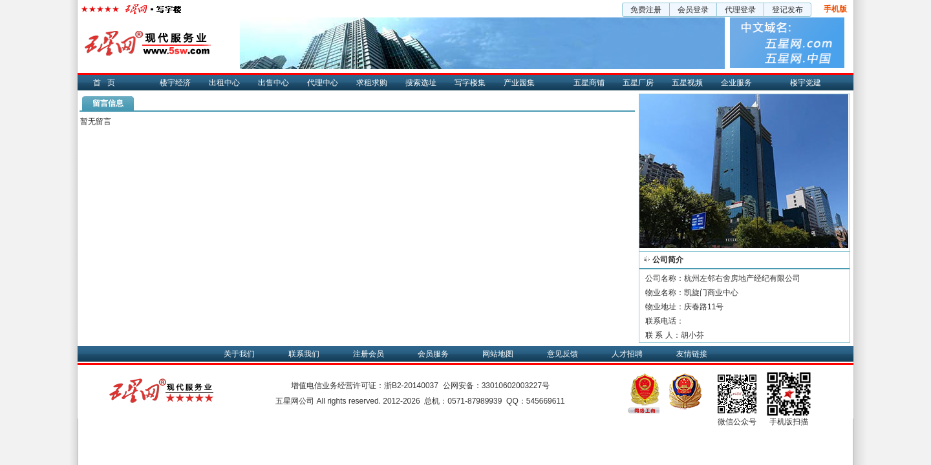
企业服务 (736, 82)
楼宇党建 (805, 82)
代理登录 (740, 9)
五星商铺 (589, 82)
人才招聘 (627, 353)
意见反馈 (562, 353)
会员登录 (693, 9)
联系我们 (303, 353)
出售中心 (273, 82)
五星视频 (687, 82)
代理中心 (322, 82)
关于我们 (239, 353)
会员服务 (433, 353)
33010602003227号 (516, 385)
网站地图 (497, 353)
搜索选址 (420, 82)
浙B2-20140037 (411, 385)
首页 (107, 82)
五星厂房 (638, 82)
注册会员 (368, 353)
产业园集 (519, 82)
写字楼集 (470, 82)
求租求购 (371, 82)
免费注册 (645, 9)
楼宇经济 (175, 82)
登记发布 (787, 9)
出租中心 (224, 82)
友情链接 (691, 353)
